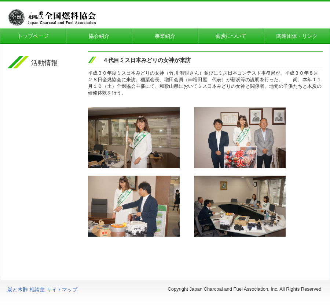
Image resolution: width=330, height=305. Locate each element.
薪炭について (234, 36)
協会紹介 (99, 36)
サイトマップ (62, 290)
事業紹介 (165, 36)
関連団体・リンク (297, 36)
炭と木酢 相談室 (26, 290)
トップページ (33, 36)
